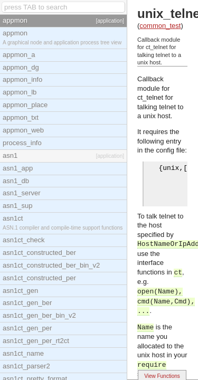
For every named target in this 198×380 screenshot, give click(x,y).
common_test (160, 26)
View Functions (162, 376)
